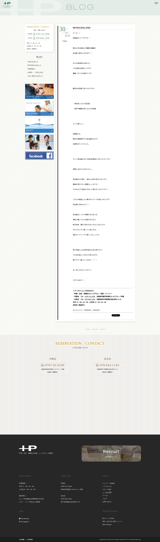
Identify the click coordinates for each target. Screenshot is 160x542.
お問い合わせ (107, 502)
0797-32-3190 (90, 296)
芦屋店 (64, 41)
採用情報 (30, 539)
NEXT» (103, 329)
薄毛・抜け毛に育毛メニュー (112, 521)
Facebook (87, 310)
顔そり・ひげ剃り (108, 518)
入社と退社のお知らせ (35, 76)
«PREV (87, 329)
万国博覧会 (31, 69)
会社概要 (21, 539)
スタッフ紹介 (107, 489)
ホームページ (77, 310)
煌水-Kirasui (107, 524)
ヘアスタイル (107, 486)
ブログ (104, 498)
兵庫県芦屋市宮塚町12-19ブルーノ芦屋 (52, 369)
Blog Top (95, 329)
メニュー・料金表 (108, 483)
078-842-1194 (90, 299)
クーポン (105, 495)
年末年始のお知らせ (34, 65)
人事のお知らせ (32, 62)
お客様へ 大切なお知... (35, 72)
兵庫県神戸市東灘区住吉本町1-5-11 (107, 369)
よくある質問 (107, 492)
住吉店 (63, 496)
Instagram (96, 310)
